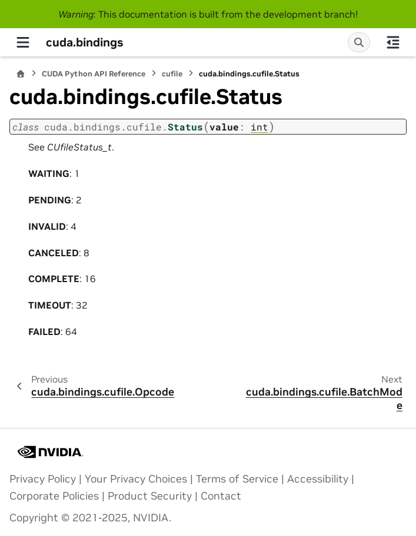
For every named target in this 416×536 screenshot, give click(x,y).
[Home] (20, 74)
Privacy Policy (42, 479)
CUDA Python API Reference (93, 74)
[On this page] (393, 42)
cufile (172, 74)
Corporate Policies (54, 496)
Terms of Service (237, 479)
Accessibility (317, 479)
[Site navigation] (22, 42)
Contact (221, 496)
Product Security (150, 496)
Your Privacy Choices (136, 479)
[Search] (359, 42)
